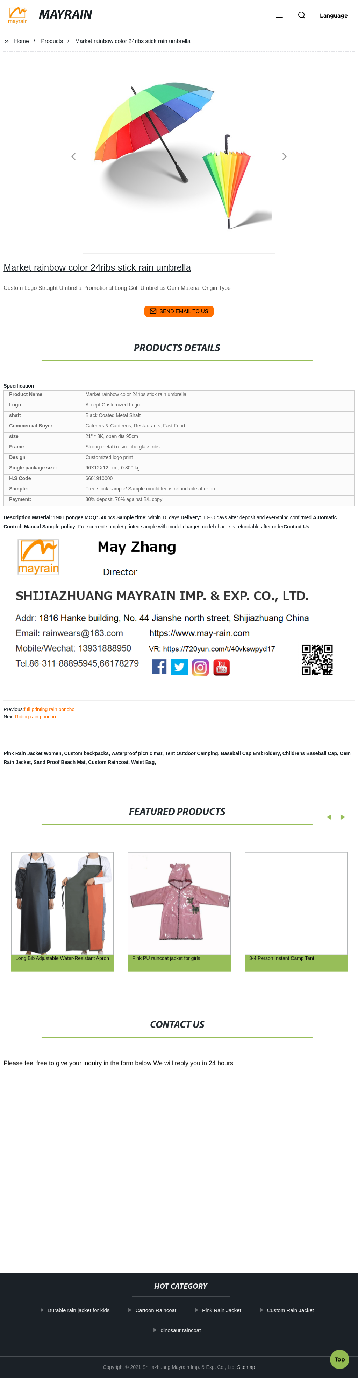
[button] (279, 16)
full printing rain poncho (49, 709)
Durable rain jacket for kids (80, 1310)
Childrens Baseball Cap (309, 753)
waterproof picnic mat (137, 753)
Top (340, 1359)
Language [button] (334, 15)
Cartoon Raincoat (157, 1310)
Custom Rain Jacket (291, 1310)
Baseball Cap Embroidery (250, 753)
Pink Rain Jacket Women (32, 753)
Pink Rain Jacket (223, 1310)
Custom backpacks (86, 753)
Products (52, 41)
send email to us (179, 311)
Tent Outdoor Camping (191, 753)
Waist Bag (143, 762)
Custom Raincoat (108, 762)
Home (21, 41)
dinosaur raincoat (182, 1330)
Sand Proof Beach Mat (60, 762)
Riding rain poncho (35, 716)
